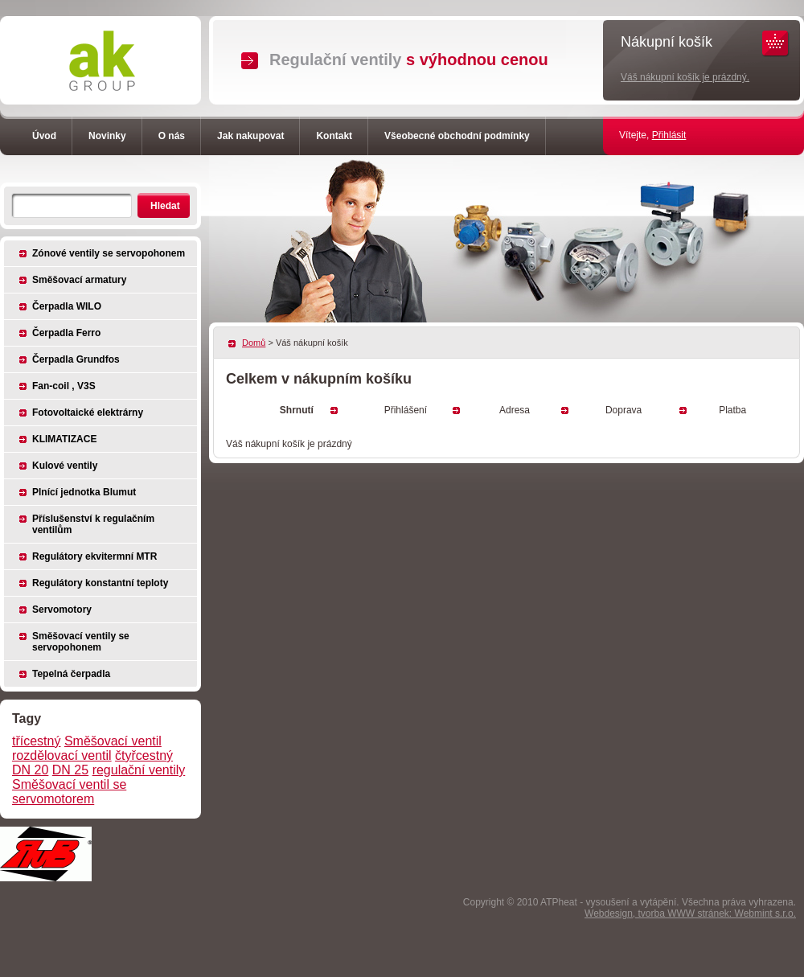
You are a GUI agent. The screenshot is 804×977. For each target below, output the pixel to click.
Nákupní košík (666, 42)
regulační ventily (139, 770)
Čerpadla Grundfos (76, 359)
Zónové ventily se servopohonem (108, 253)
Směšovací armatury (79, 279)
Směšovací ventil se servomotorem (69, 792)
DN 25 (70, 770)
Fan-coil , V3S (64, 386)
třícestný (36, 741)
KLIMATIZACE (64, 439)
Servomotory (62, 609)
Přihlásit (669, 135)
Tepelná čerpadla (71, 673)
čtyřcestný (144, 755)
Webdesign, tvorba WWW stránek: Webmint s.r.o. (690, 913)
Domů (253, 342)
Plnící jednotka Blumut (84, 492)
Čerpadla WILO (66, 306)
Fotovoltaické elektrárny (87, 412)
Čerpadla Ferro (66, 333)
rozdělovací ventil (62, 755)
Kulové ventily (64, 465)
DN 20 (30, 770)
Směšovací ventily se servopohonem (80, 641)
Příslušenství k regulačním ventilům (93, 524)
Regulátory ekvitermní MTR (94, 556)
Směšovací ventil (113, 741)
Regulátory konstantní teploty (100, 583)
